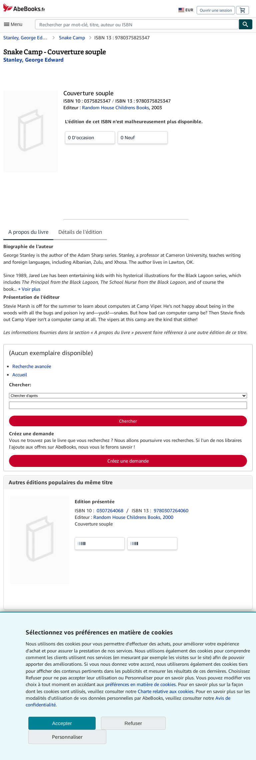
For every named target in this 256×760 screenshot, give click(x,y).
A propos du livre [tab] (28, 231)
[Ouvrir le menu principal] (15, 24)
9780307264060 (171, 510)
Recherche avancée (31, 366)
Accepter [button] (62, 723)
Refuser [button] (133, 723)
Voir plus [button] (31, 289)
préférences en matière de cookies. (141, 684)
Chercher (128, 421)
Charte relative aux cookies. (167, 691)
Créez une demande (128, 461)
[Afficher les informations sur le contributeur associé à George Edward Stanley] (33, 59)
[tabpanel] (125, 289)
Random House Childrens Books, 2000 (133, 517)
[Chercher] (245, 24)
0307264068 (111, 510)
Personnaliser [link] (67, 737)
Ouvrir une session (216, 10)
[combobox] (137, 24)
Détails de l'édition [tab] (80, 231)
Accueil (19, 374)
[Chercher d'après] (128, 395)
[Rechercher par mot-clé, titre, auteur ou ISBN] (128, 405)
